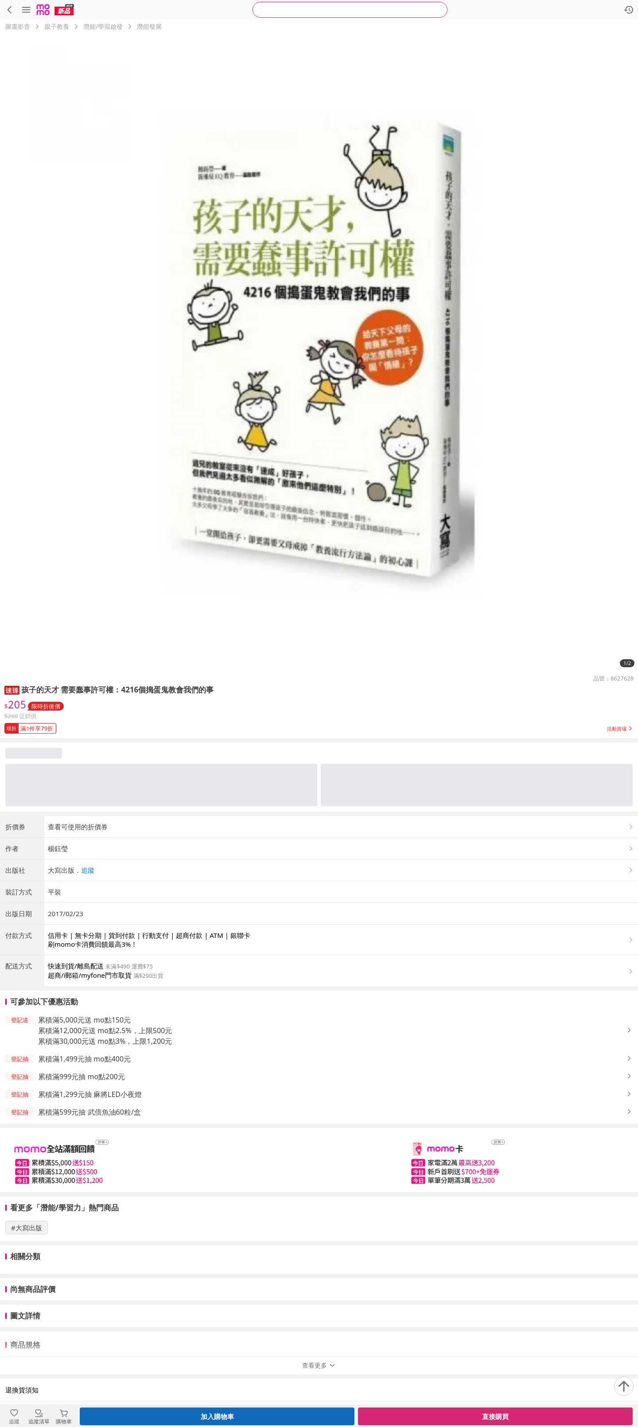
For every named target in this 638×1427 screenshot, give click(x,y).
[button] (11, 689)
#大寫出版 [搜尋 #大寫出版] (26, 1227)
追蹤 (87, 870)
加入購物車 (217, 1416)
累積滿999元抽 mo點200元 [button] (81, 1076)
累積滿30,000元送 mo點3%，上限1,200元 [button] (105, 1041)
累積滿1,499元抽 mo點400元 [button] (84, 1059)
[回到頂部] (624, 1386)
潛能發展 (149, 26)
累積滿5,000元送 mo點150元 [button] (84, 1020)
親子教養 (56, 26)
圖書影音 (17, 26)
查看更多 (319, 1336)
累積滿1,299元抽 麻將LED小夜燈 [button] (90, 1094)
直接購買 (495, 1416)
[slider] (319, 1160)
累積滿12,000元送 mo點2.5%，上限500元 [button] (105, 1030)
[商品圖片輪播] (319, 353)
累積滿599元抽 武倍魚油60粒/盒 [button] (89, 1112)
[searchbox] (350, 10)
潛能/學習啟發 (103, 26)
